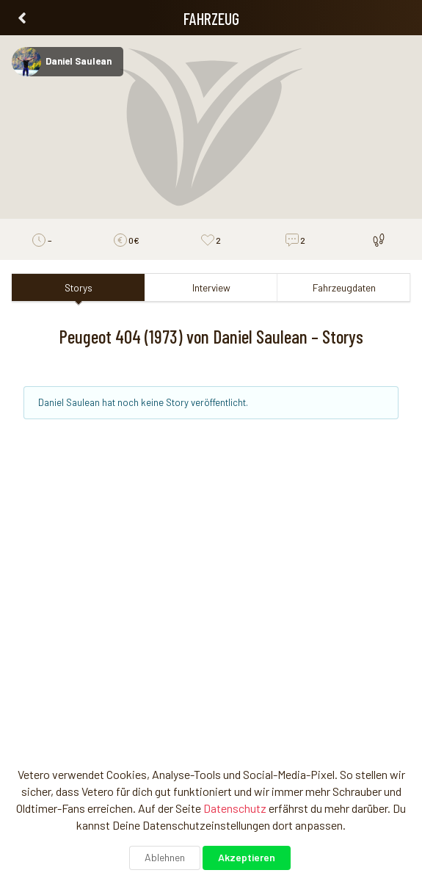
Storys (78, 287)
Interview (211, 287)
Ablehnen (165, 857)
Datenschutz (234, 808)
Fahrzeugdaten (344, 287)
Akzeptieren (246, 857)
